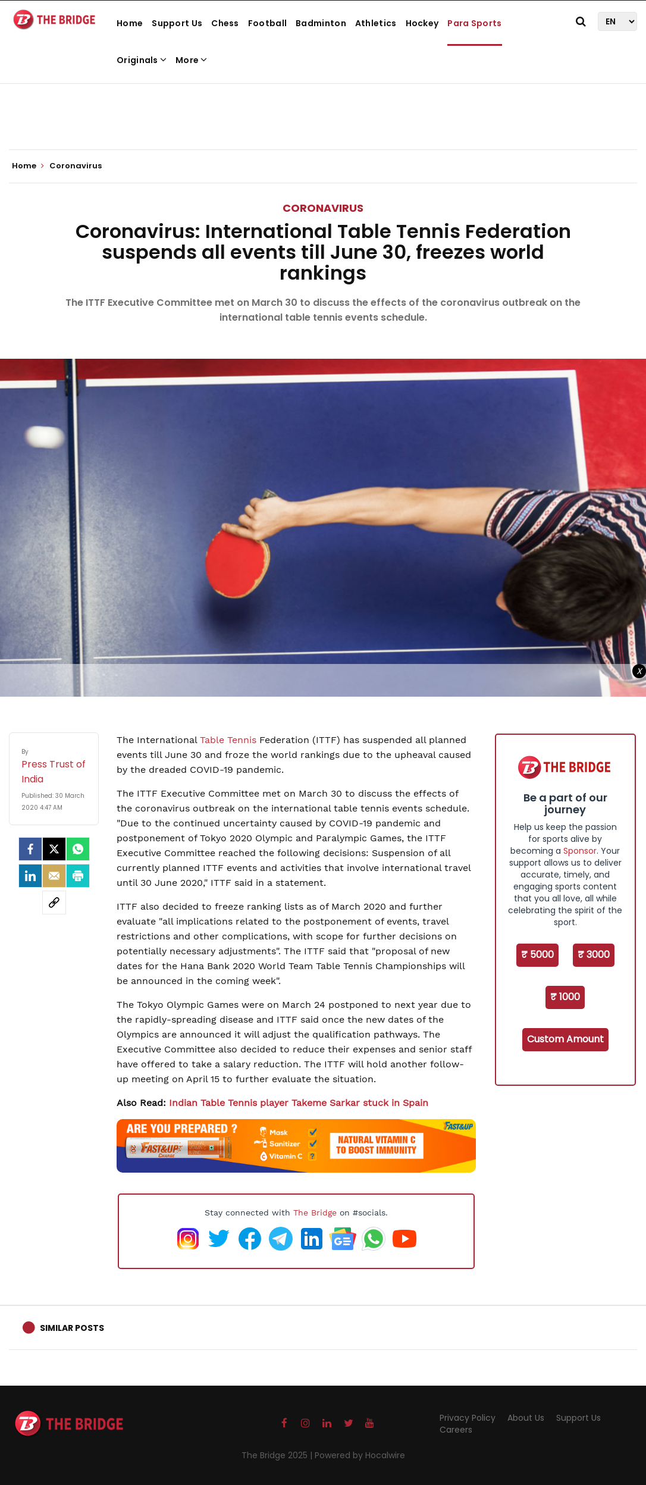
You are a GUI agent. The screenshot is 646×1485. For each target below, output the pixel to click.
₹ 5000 (537, 954)
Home (130, 23)
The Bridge (315, 1212)
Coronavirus (323, 207)
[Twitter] (54, 849)
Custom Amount (565, 1039)
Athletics (376, 23)
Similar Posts (72, 1328)
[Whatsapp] (78, 849)
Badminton (321, 23)
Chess (225, 23)
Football (267, 23)
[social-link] (54, 902)
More (191, 60)
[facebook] (30, 849)
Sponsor (580, 851)
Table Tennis (228, 739)
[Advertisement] (323, 113)
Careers (456, 1430)
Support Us (177, 23)
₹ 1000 (565, 997)
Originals (142, 60)
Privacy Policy (468, 1418)
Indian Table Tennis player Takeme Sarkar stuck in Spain (298, 1102)
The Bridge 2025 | (278, 1455)
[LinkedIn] (30, 876)
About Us (525, 1418)
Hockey (422, 23)
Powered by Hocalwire (360, 1455)
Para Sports (474, 23)
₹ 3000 (594, 954)
